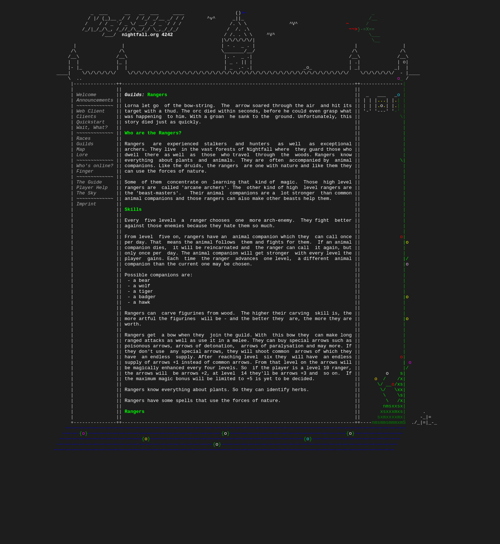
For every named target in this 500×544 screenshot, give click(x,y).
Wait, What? (92, 151)
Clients (86, 138)
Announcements (94, 118)
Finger (85, 203)
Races (83, 164)
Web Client (90, 131)
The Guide (89, 216)
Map (80, 177)
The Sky (86, 229)
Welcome (86, 112)
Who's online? (94, 197)
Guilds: (135, 112)
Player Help (92, 223)
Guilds (85, 170)
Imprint (86, 243)
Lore (82, 184)
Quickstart (90, 144)
